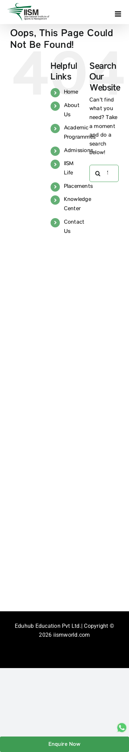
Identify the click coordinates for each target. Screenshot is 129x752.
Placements (78, 186)
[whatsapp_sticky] (121, 724)
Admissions (78, 151)
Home (71, 92)
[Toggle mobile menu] (118, 14)
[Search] (98, 173)
